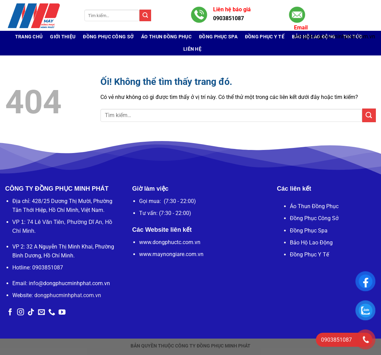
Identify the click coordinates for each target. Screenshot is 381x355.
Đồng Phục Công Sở (108, 37)
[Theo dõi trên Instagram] (20, 312)
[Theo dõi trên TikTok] (30, 312)
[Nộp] (145, 15)
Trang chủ (29, 37)
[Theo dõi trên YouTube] (62, 312)
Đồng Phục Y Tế (309, 254)
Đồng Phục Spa (309, 230)
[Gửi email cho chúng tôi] (41, 312)
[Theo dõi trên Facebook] (10, 312)
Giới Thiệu (62, 37)
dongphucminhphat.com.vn (67, 295)
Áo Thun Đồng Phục (166, 37)
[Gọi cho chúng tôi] (51, 312)
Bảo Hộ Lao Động (311, 242)
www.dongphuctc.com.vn (169, 242)
